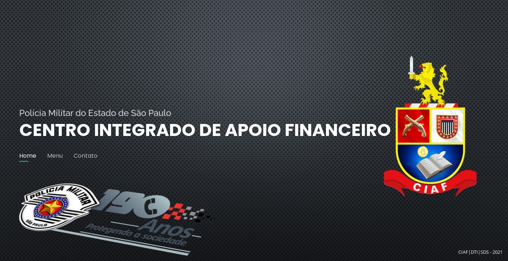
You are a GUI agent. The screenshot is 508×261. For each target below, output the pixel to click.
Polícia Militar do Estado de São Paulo (95, 113)
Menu (55, 156)
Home (27, 156)
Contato (86, 156)
